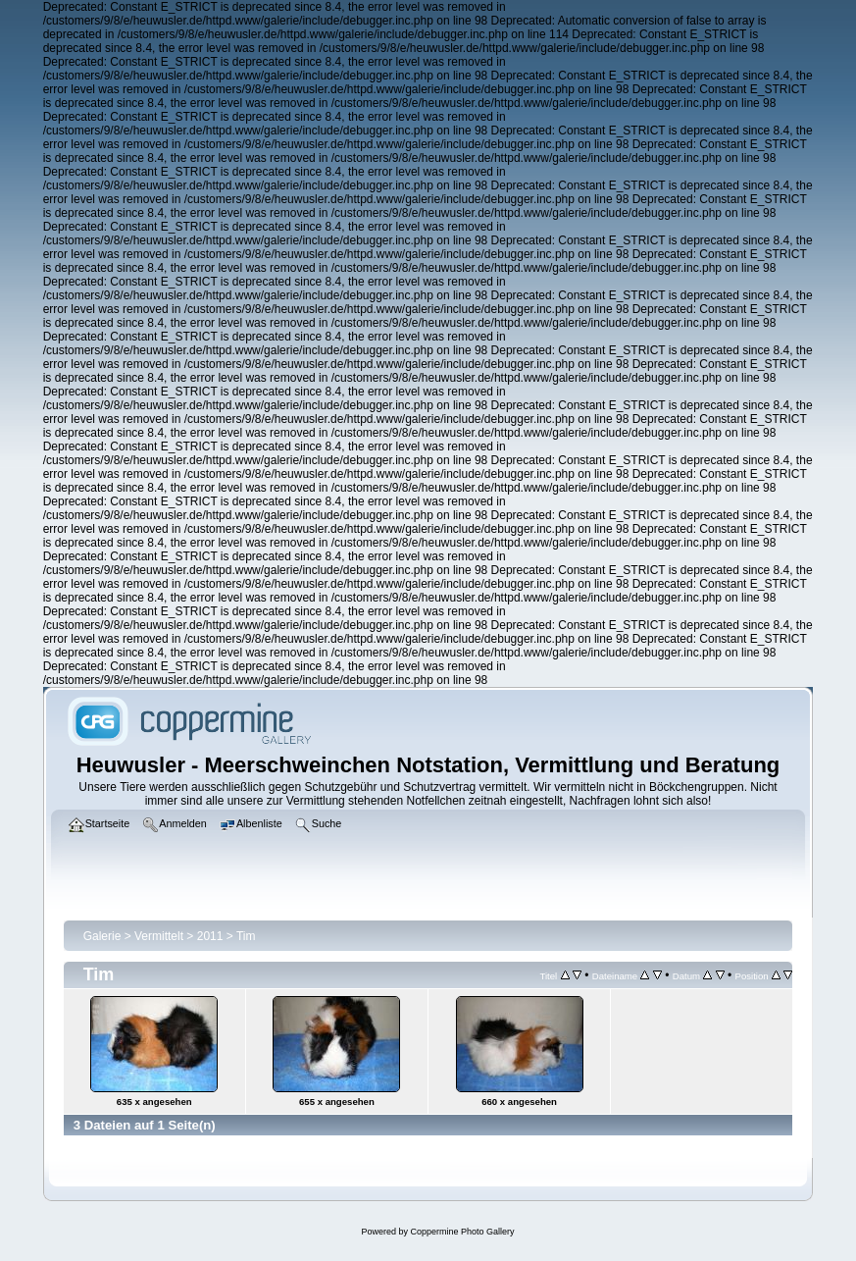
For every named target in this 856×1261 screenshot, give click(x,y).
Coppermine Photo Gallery (462, 1231)
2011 (210, 936)
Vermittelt (158, 936)
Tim (246, 936)
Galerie (102, 936)
